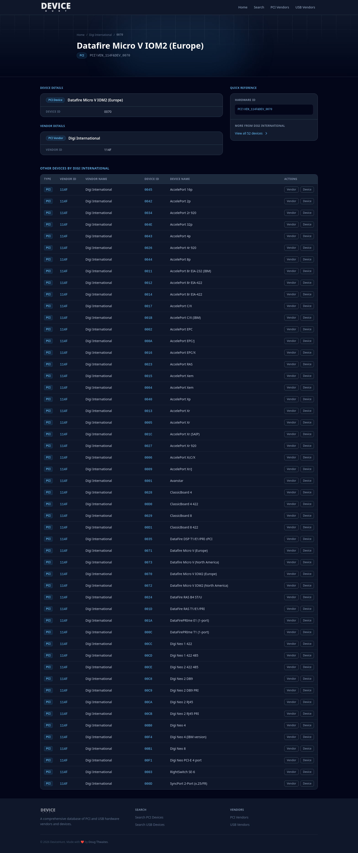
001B (148, 318)
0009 (148, 469)
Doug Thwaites (98, 842)
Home (242, 7)
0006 (148, 458)
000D (148, 784)
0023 (148, 364)
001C (148, 434)
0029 (148, 516)
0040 (148, 399)
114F (64, 190)
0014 (148, 294)
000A (148, 341)
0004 (148, 388)
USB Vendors (305, 7)
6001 (148, 481)
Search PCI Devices (149, 817)
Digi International (100, 35)
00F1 (148, 760)
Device (307, 189)
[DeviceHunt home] (55, 7)
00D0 (148, 504)
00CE (148, 667)
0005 (148, 423)
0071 (148, 551)
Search (259, 7)
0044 (148, 259)
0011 (148, 271)
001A (148, 621)
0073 (148, 562)
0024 (148, 597)
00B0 (148, 725)
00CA (148, 702)
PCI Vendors (280, 7)
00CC (148, 644)
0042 (148, 201)
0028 (148, 492)
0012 (148, 283)
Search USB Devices (150, 824)
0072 (148, 586)
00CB (148, 714)
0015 (148, 376)
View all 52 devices (251, 133)
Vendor (291, 189)
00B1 (148, 749)
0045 (148, 190)
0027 (148, 446)
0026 (148, 248)
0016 (148, 353)
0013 (148, 411)
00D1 (148, 527)
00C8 (148, 679)
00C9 (148, 690)
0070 (148, 574)
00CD (148, 656)
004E (148, 225)
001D (148, 609)
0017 (148, 306)
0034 (148, 213)
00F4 (148, 737)
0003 (148, 772)
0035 (148, 539)
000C (148, 632)
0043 (148, 236)
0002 (148, 329)
